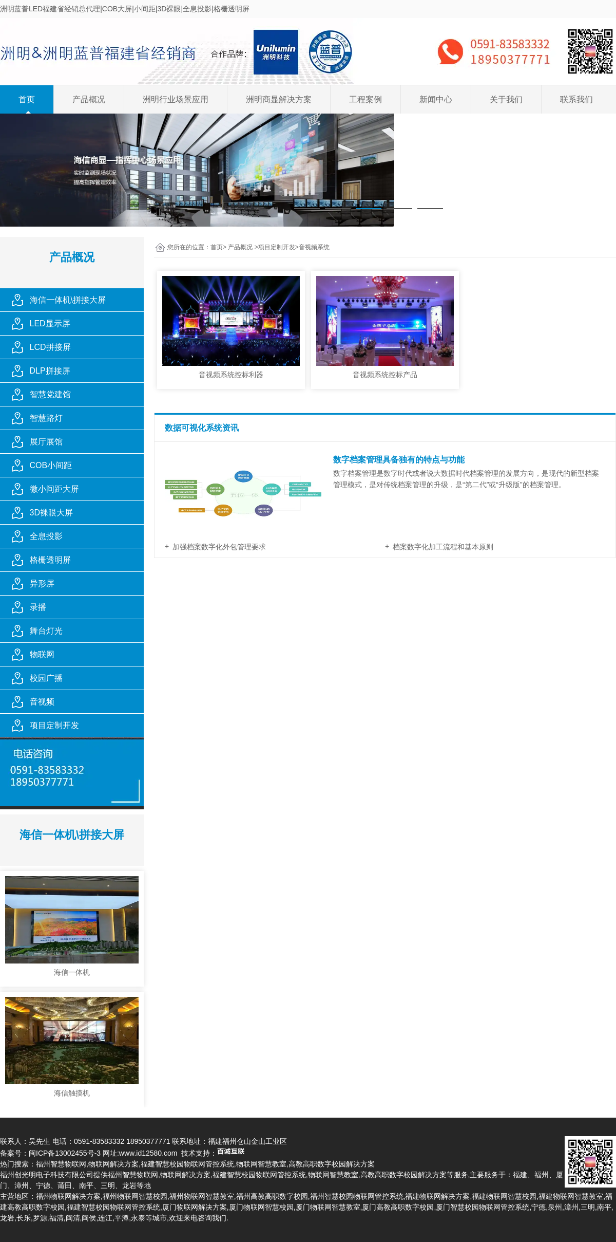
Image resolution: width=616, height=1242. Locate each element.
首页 (26, 99)
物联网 (42, 654)
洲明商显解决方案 (279, 99)
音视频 (42, 701)
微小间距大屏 (54, 489)
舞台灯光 (46, 630)
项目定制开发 (54, 725)
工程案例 (365, 99)
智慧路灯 (46, 418)
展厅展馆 (46, 441)
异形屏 (42, 583)
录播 (38, 607)
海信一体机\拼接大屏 (68, 299)
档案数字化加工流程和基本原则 (443, 547)
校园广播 (46, 678)
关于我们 (506, 99)
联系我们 (576, 99)
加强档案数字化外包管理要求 (219, 547)
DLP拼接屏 (50, 370)
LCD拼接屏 (50, 347)
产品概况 (88, 99)
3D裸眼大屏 (51, 512)
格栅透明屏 (50, 559)
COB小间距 (51, 465)
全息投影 (46, 536)
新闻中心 (435, 99)
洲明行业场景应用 (175, 99)
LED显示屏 (50, 323)
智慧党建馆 (50, 394)
